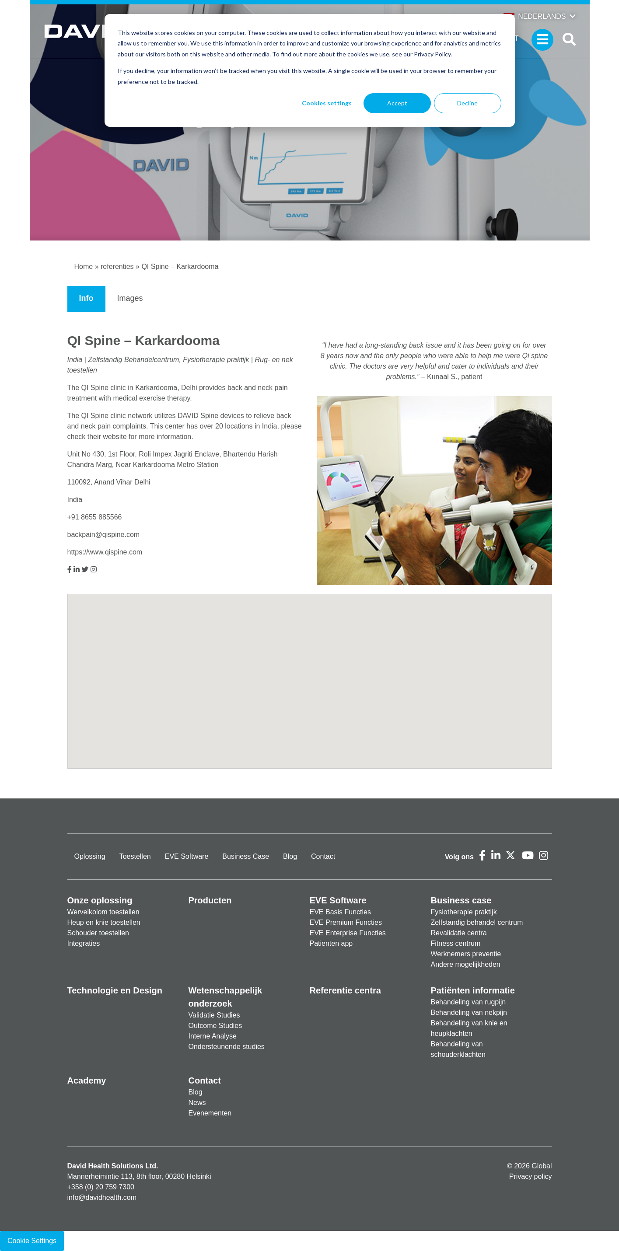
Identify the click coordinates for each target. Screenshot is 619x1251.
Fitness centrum (456, 943)
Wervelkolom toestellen (103, 912)
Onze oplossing (100, 900)
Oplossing (89, 856)
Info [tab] (86, 298)
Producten (210, 900)
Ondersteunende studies (227, 1046)
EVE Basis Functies (340, 912)
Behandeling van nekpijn (469, 1012)
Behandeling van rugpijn (468, 1002)
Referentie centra (345, 990)
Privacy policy (530, 1176)
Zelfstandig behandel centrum (477, 922)
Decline (467, 103)
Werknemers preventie (466, 954)
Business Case (245, 856)
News (197, 1102)
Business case (461, 900)
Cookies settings (327, 103)
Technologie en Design (114, 990)
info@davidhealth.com (102, 1197)
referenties (117, 266)
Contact (323, 856)
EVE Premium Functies (346, 922)
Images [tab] (130, 298)
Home (83, 266)
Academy (86, 1080)
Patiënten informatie (473, 990)
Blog (290, 856)
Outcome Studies (215, 1025)
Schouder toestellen (98, 933)
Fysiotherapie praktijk (464, 912)
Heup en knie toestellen (103, 922)
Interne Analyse (213, 1036)
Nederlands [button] (535, 16)
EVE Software (187, 856)
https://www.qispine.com (105, 552)
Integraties (83, 943)
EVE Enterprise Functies (348, 933)
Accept (397, 103)
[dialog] (310, 70)
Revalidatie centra (459, 933)
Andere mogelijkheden (465, 964)
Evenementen (210, 1113)
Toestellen (135, 856)
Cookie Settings (31, 1240)
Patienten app (331, 943)
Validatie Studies (214, 1015)
